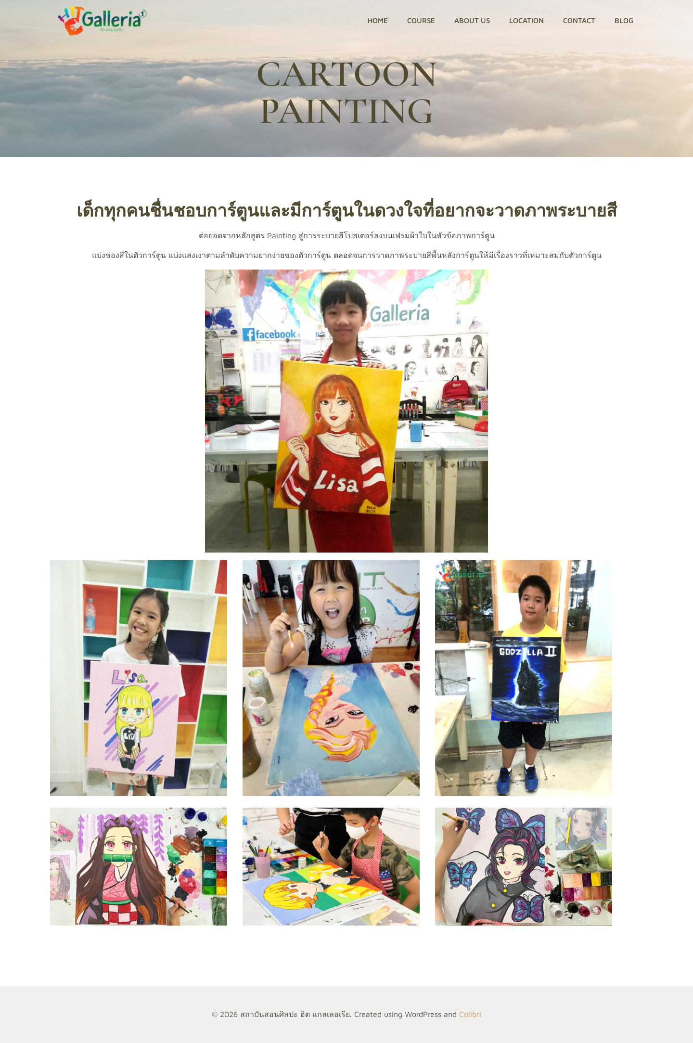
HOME (378, 20)
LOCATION (526, 20)
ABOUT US (472, 20)
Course (421, 20)
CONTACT (579, 20)
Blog (624, 20)
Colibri (470, 1014)
